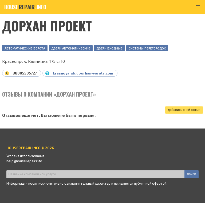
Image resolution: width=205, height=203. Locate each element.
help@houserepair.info (24, 161)
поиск (191, 174)
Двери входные (109, 48)
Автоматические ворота (25, 48)
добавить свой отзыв (184, 110)
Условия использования (25, 156)
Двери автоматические (70, 48)
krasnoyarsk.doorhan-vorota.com (83, 73)
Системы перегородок (147, 48)
